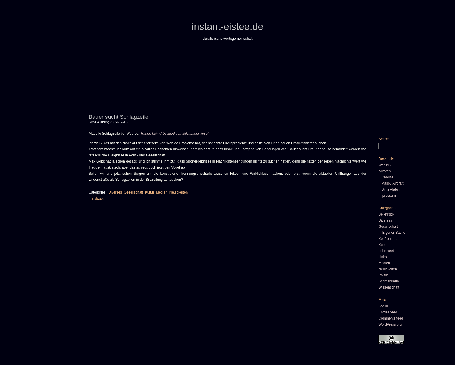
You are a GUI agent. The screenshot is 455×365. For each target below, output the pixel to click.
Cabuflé (387, 177)
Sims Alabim (390, 189)
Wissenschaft (388, 287)
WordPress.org (390, 324)
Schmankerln (388, 281)
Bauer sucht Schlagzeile (119, 117)
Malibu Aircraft (392, 183)
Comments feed (390, 318)
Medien (161, 192)
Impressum (387, 196)
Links (382, 257)
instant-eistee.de (227, 26)
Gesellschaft (133, 192)
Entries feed (387, 312)
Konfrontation (388, 239)
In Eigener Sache (391, 233)
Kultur (149, 192)
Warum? (384, 165)
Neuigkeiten (178, 192)
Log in (383, 306)
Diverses (115, 192)
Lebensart (386, 251)
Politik (383, 275)
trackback (96, 199)
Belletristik (386, 214)
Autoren (384, 171)
